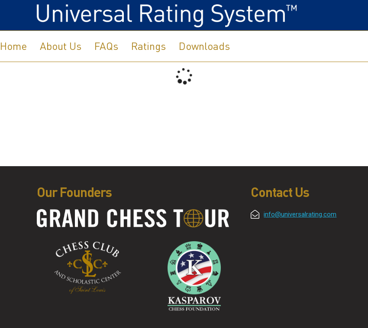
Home (13, 45)
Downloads (204, 45)
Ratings (148, 45)
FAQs (106, 45)
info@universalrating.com (300, 214)
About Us (60, 45)
